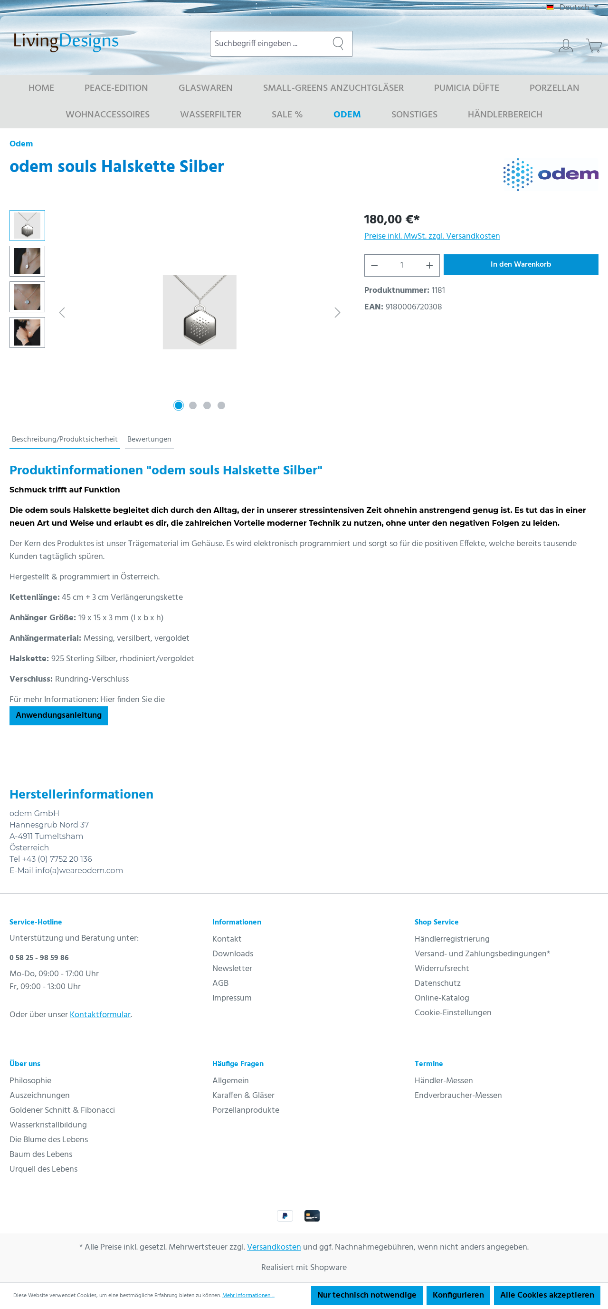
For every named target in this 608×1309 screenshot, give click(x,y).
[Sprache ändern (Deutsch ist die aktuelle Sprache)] (572, 8)
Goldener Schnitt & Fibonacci (62, 1110)
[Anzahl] (401, 265)
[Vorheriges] (62, 312)
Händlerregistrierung (452, 939)
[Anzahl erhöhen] (430, 265)
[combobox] (267, 44)
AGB (220, 984)
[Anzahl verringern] (374, 265)
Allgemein (230, 1081)
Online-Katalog (442, 998)
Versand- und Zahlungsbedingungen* (482, 954)
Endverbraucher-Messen (458, 1096)
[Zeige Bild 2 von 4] (193, 405)
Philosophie (30, 1081)
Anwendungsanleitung (59, 715)
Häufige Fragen (238, 1064)
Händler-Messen (444, 1081)
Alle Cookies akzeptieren (547, 1295)
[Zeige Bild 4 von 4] (221, 405)
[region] (177, 312)
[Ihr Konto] (566, 45)
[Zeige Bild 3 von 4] (207, 405)
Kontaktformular (100, 1015)
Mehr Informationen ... (248, 1295)
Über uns (25, 1064)
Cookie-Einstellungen (453, 1013)
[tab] (65, 440)
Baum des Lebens (41, 1155)
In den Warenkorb (521, 265)
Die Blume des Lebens (49, 1140)
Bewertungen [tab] (149, 439)
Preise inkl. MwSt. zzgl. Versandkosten (432, 236)
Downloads (232, 954)
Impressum (232, 998)
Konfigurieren (458, 1295)
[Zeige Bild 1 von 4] (178, 405)
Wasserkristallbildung (48, 1125)
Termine (429, 1064)
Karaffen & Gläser (243, 1096)
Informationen (236, 922)
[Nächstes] (338, 312)
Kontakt (227, 939)
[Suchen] (338, 44)
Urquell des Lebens (43, 1169)
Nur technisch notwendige (367, 1295)
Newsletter (232, 969)
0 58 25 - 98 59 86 (39, 958)
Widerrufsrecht (442, 969)
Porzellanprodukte (245, 1110)
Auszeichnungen (40, 1096)
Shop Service (437, 922)
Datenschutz (438, 984)
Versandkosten (274, 1247)
